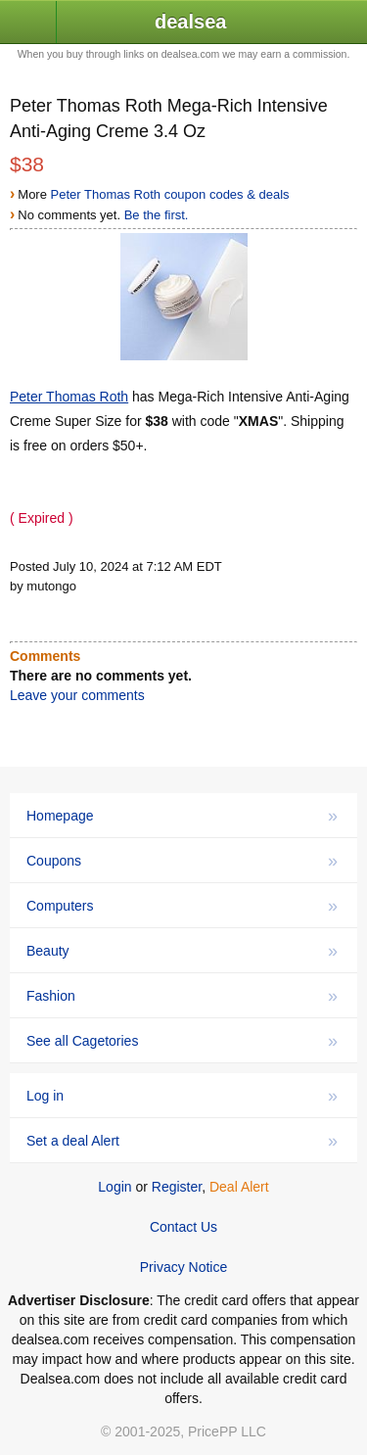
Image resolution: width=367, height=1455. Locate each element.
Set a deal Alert (182, 1140)
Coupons (182, 860)
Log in (182, 1095)
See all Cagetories (182, 1041)
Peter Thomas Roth (69, 396)
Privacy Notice (183, 1267)
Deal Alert (239, 1187)
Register (177, 1187)
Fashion (182, 996)
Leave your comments (77, 695)
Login (114, 1187)
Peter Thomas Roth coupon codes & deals (170, 194)
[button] (28, 23)
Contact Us (183, 1227)
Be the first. (156, 215)
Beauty (182, 951)
